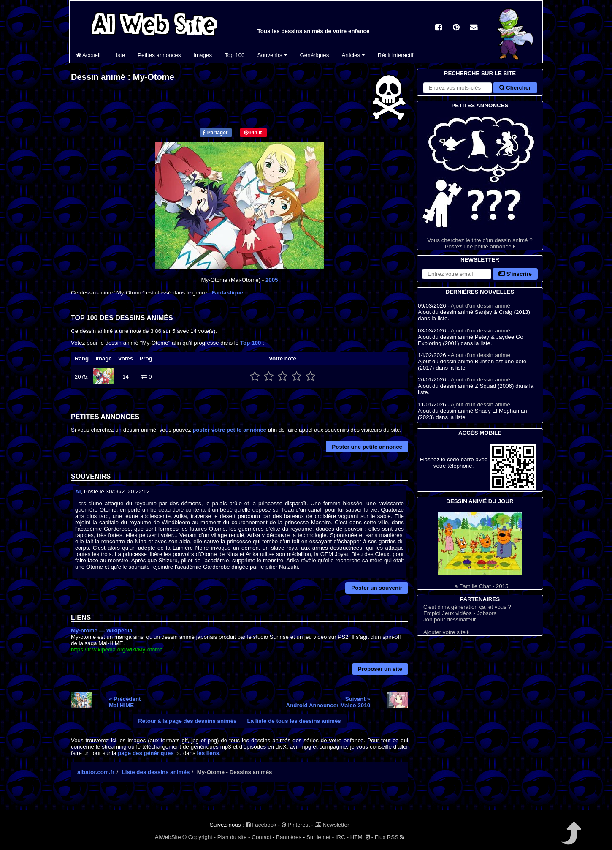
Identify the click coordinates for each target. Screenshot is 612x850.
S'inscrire (515, 274)
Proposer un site (380, 669)
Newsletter (332, 825)
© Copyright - (199, 837)
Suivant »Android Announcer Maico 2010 (328, 702)
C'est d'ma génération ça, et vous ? (467, 607)
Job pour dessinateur (449, 619)
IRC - (342, 837)
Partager (215, 133)
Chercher (515, 87)
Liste (119, 55)
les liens (208, 753)
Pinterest (296, 825)
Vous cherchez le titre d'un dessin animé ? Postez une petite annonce (480, 180)
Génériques (314, 55)
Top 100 (234, 55)
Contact (261, 837)
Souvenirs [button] (272, 55)
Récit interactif (395, 55)
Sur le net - (320, 837)
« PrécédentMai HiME (125, 702)
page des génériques (146, 753)
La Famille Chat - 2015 (480, 550)
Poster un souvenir (376, 588)
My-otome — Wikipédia (102, 630)
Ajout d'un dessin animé (480, 305)
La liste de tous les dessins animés (294, 721)
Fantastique (227, 292)
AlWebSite (168, 837)
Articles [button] (353, 55)
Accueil (88, 55)
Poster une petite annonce (367, 447)
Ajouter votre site (446, 632)
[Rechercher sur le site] (457, 87)
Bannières (288, 837)
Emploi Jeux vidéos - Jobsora (460, 613)
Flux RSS (389, 837)
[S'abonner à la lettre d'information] (456, 274)
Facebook (261, 825)
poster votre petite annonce (229, 430)
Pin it (253, 133)
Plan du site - (233, 837)
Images (202, 55)
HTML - (361, 837)
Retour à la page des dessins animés (187, 721)
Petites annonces (159, 55)
